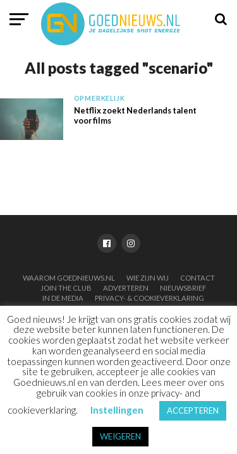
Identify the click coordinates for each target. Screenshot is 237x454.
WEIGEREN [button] (120, 436)
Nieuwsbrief (183, 288)
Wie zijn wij (147, 278)
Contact (197, 278)
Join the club (66, 288)
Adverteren (126, 288)
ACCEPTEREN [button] (193, 410)
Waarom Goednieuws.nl (69, 278)
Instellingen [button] (116, 410)
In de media (62, 298)
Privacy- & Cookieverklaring (149, 298)
